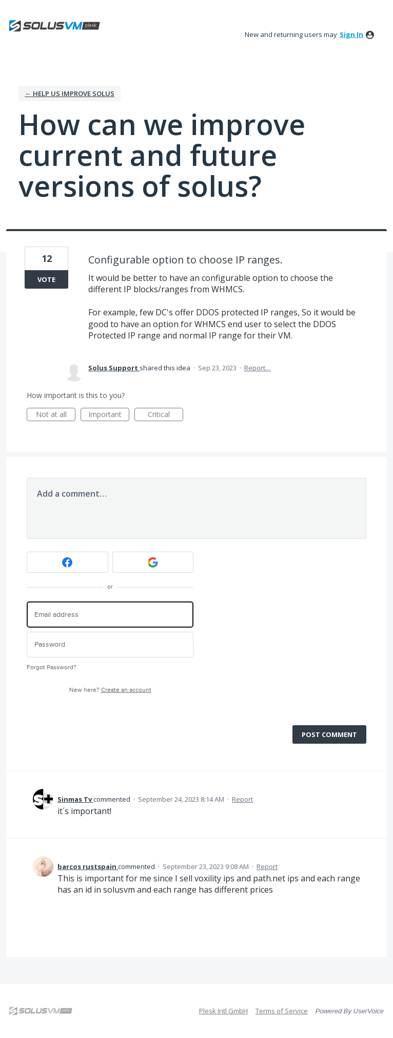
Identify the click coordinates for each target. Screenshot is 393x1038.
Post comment (329, 734)
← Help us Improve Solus (69, 93)
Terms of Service (282, 1010)
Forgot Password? (51, 667)
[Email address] (110, 614)
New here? (110, 690)
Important (108, 415)
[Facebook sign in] (67, 562)
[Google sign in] (153, 562)
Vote (46, 279)
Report (242, 799)
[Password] (110, 645)
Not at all (56, 415)
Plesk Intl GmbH (223, 1010)
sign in (351, 34)
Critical (165, 415)
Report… (257, 367)
